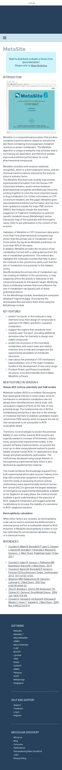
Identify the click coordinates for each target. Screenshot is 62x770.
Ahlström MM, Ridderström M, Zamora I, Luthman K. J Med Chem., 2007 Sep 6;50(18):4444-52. (29, 582)
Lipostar (17, 655)
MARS (16, 669)
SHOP (16, 676)
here (27, 298)
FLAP (16, 648)
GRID (16, 658)
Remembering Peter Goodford (28, 751)
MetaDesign (19, 679)
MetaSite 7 (18, 634)
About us (18, 737)
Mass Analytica (39, 65)
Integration (19, 683)
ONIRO (17, 641)
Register (17, 715)
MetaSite (18, 631)
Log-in (16, 712)
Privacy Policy (20, 758)
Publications (19, 748)
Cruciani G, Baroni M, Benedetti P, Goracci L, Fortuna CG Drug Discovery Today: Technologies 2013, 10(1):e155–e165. (33, 572)
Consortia (18, 744)
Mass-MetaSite (21, 638)
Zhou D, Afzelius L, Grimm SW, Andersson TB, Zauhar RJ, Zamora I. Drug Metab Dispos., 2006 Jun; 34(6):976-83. (32, 592)
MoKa (16, 662)
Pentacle (18, 672)
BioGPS (17, 651)
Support (17, 705)
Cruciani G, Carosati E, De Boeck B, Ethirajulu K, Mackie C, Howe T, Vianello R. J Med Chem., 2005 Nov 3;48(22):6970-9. (33, 602)
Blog (16, 741)
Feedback (18, 708)
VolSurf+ (18, 665)
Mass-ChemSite (21, 644)
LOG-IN (31, 3)
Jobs (16, 755)
